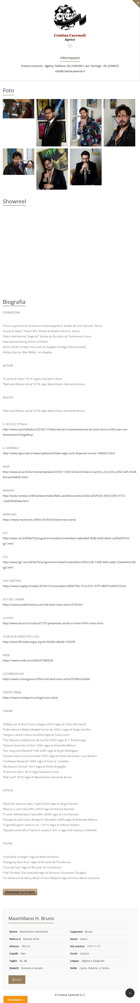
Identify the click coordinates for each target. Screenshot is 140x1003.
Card (16, 979)
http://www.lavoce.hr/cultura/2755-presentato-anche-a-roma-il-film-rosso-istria (53, 623)
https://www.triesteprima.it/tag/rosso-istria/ (30, 697)
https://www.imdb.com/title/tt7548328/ (28, 660)
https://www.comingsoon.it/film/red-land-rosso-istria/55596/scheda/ (46, 679)
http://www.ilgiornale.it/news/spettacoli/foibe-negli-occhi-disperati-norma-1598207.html (59, 453)
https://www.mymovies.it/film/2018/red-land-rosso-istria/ (39, 519)
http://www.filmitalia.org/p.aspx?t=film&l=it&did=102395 (39, 642)
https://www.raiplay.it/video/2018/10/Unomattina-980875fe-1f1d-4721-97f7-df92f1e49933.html (64, 586)
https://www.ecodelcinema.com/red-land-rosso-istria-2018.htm (43, 604)
